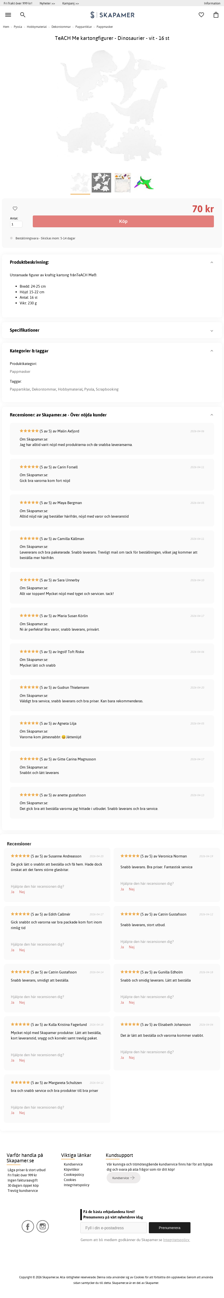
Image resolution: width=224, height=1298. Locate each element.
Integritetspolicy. (176, 1239)
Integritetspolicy (76, 1185)
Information (212, 3)
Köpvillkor (71, 1169)
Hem (6, 27)
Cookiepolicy (74, 1174)
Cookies (70, 1180)
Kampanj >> (70, 3)
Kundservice (73, 1164)
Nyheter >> (47, 3)
